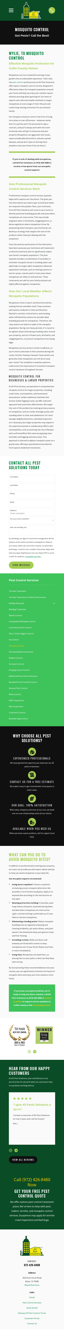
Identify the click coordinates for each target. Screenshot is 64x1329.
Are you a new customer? (19, 519)
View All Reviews (23, 1159)
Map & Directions (32, 1285)
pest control (18, 82)
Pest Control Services (31, 1302)
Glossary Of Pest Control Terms (32, 1313)
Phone (12, 493)
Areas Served (32, 1307)
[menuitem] (32, 591)
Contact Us (32, 1323)
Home (32, 1297)
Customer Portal (32, 1318)
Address (13, 510)
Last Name (14, 485)
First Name (14, 477)
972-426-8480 (32, 1265)
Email (12, 502)
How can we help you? (18, 527)
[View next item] (34, 1051)
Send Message (21, 565)
